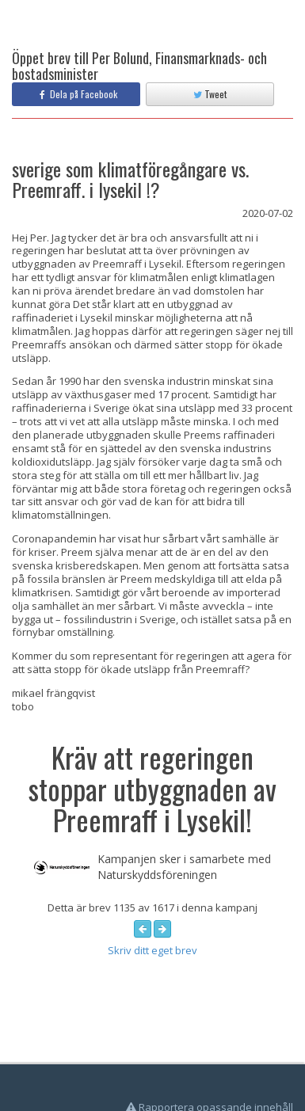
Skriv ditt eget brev (152, 950)
